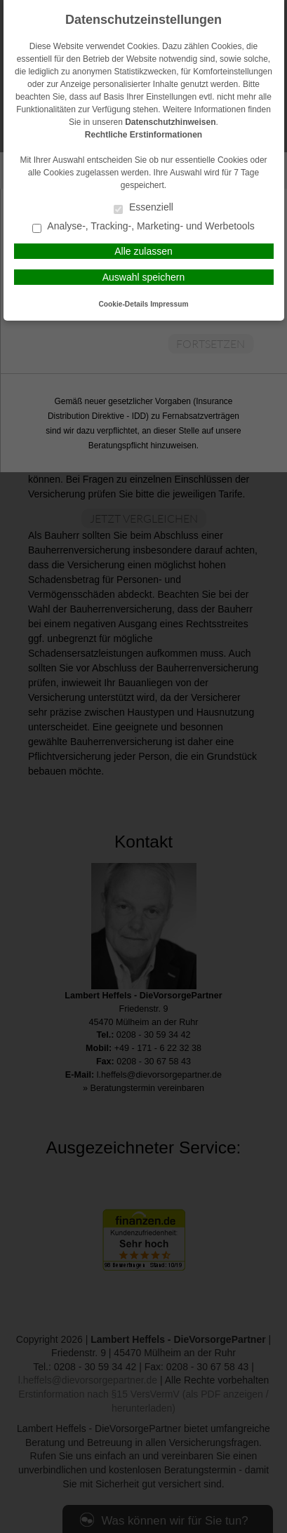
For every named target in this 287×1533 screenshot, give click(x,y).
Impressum (169, 304)
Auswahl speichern (143, 277)
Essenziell (143, 208)
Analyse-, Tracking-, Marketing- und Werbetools (143, 227)
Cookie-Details (124, 304)
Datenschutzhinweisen (170, 122)
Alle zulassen (143, 251)
